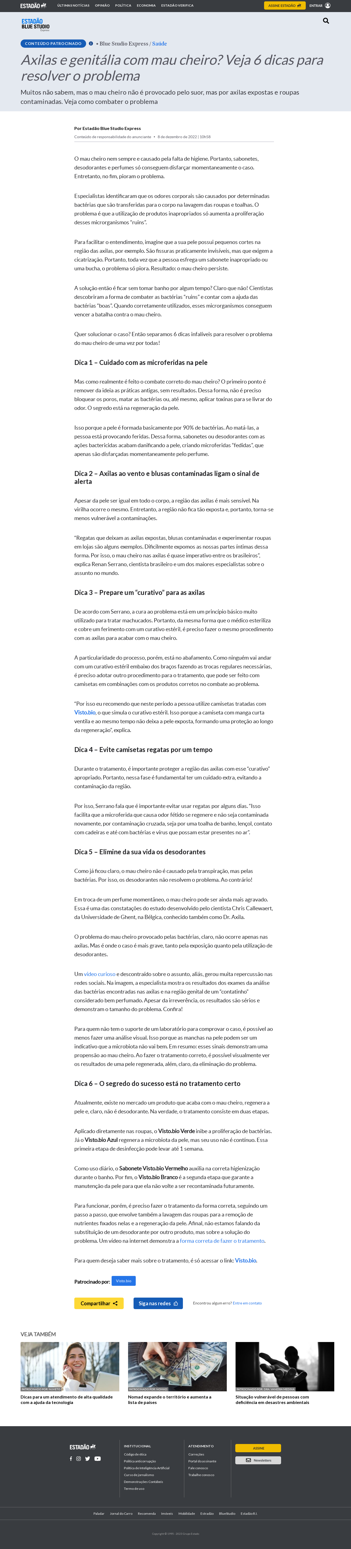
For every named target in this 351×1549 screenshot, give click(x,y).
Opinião (102, 5)
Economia (146, 5)
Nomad (161, 1389)
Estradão (207, 1513)
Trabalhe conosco (201, 1475)
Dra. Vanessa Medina (279, 1389)
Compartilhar (99, 1303)
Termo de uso (134, 1488)
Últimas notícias (73, 5)
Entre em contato (247, 1303)
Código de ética (135, 1454)
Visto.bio (123, 1281)
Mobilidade (187, 1513)
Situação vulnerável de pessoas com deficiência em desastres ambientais (272, 1399)
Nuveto (54, 1389)
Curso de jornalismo (139, 1475)
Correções (196, 1454)
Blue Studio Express (124, 43)
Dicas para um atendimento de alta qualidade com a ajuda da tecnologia (67, 1399)
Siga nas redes (158, 1303)
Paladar (99, 1513)
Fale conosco (198, 1468)
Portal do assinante (202, 1461)
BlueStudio (227, 1513)
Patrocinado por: (35, 1389)
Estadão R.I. (249, 1513)
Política (123, 5)
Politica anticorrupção (140, 1461)
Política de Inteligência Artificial (146, 1468)
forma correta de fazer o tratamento (222, 1241)
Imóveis (167, 1513)
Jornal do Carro (121, 1513)
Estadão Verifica (177, 5)
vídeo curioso (99, 974)
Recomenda (147, 1513)
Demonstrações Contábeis (143, 1482)
